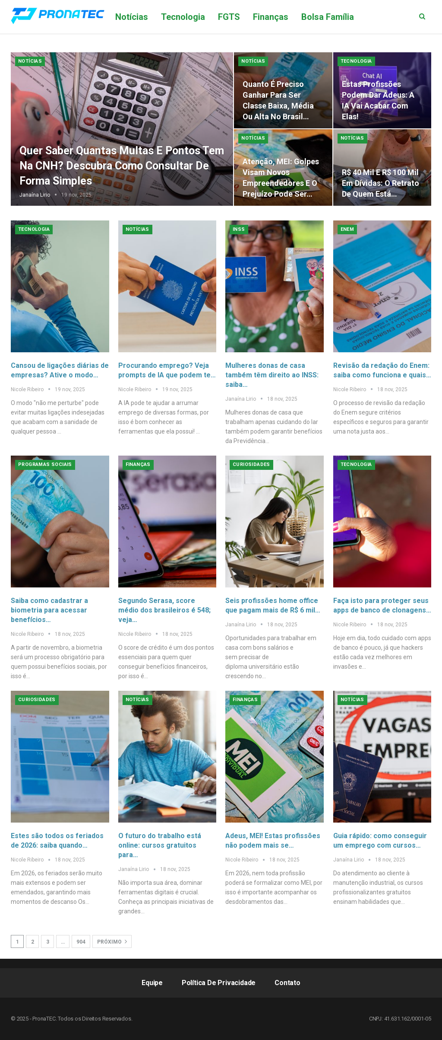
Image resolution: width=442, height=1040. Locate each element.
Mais (376, 17)
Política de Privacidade (219, 983)
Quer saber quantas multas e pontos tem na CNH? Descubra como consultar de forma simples (121, 165)
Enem (347, 229)
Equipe (152, 983)
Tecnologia (183, 17)
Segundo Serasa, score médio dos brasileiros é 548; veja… (164, 610)
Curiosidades (251, 464)
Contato (287, 983)
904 (80, 942)
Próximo (112, 941)
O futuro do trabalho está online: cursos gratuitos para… (159, 845)
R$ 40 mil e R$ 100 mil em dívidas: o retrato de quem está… (380, 183)
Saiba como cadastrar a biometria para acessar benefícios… (49, 610)
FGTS (229, 17)
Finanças (270, 17)
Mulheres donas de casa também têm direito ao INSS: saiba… (272, 375)
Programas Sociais (45, 464)
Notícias (131, 17)
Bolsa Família (327, 17)
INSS (239, 229)
